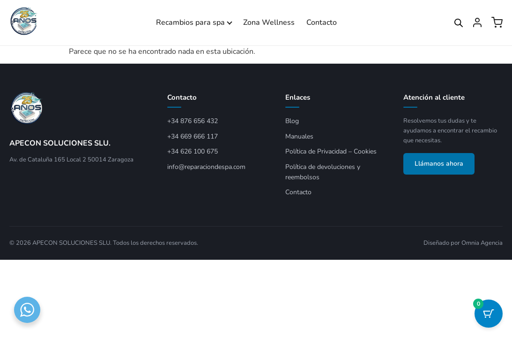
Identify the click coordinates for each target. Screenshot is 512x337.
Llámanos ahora (439, 163)
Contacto (321, 22)
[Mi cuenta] (477, 22)
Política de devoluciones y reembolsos (322, 172)
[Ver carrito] (497, 22)
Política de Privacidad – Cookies (331, 151)
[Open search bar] (458, 23)
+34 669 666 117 (192, 136)
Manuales (299, 136)
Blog (292, 121)
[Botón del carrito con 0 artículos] (489, 314)
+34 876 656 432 (192, 121)
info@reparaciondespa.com (206, 166)
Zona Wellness (269, 22)
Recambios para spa (190, 22)
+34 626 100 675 (192, 151)
